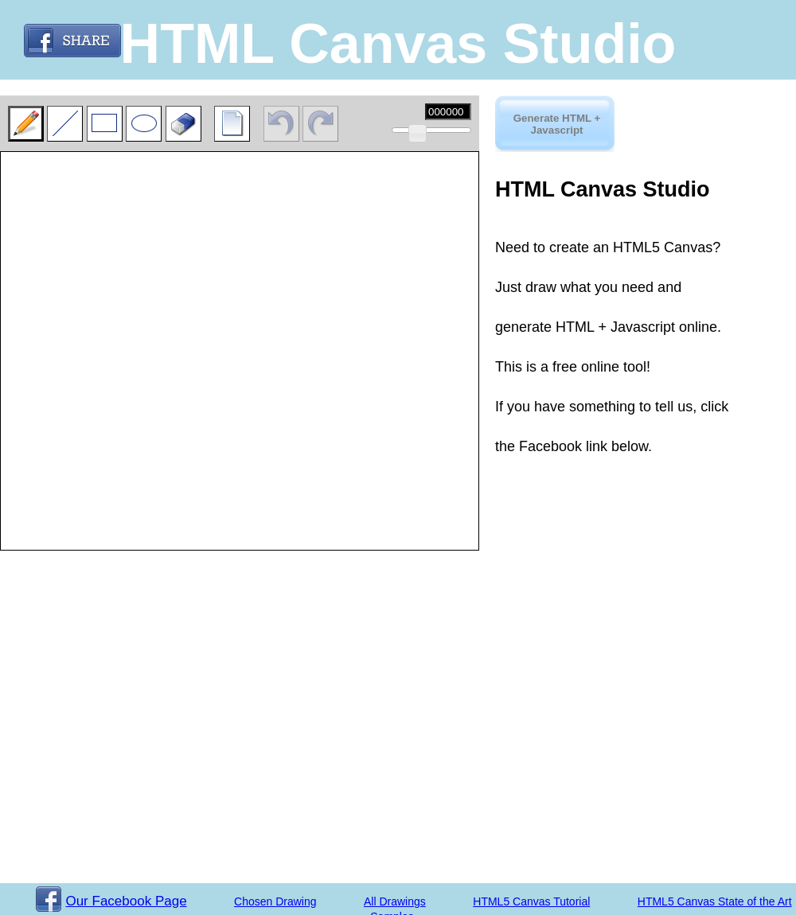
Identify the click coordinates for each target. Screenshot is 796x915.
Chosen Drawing (275, 901)
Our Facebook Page (111, 901)
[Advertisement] (574, 502)
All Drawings (395, 901)
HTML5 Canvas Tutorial (531, 901)
